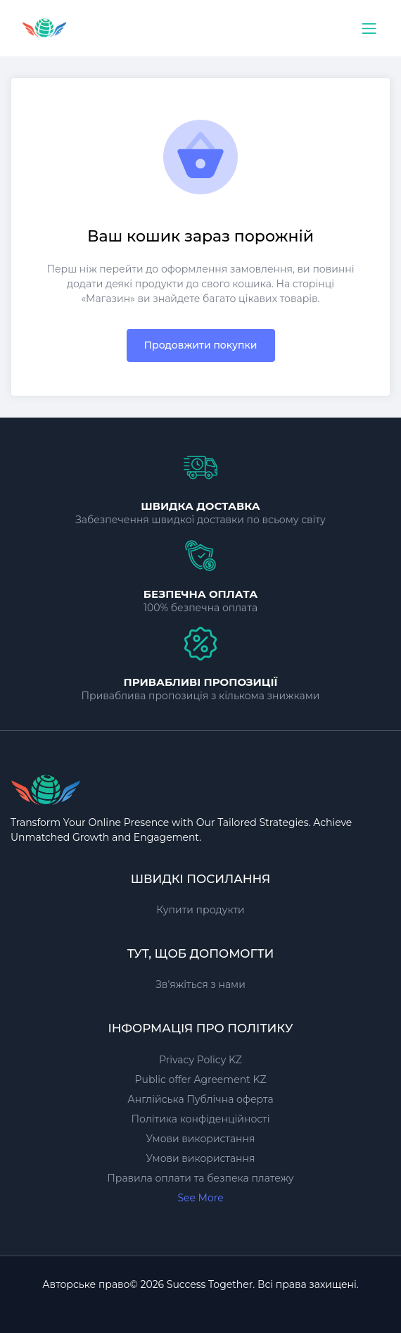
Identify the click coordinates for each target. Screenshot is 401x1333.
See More (200, 1197)
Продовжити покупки (200, 345)
